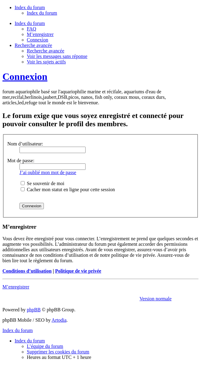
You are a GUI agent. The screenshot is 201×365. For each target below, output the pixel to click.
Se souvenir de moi (42, 183)
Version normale (155, 298)
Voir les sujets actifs (46, 61)
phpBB (34, 309)
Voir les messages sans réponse (57, 56)
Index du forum (42, 13)
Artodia (58, 320)
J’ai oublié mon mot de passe (47, 172)
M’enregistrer (40, 34)
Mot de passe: (20, 160)
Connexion (37, 39)
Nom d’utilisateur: (25, 143)
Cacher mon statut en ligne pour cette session (68, 189)
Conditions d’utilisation (26, 271)
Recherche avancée (45, 50)
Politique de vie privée (78, 271)
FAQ (31, 28)
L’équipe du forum (45, 346)
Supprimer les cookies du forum (58, 351)
